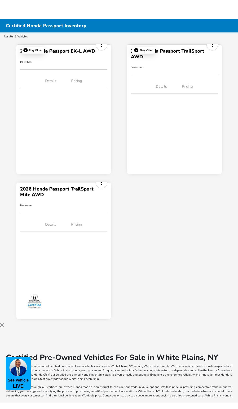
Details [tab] (50, 80)
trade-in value (140, 387)
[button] (33, 50)
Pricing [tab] (76, 80)
